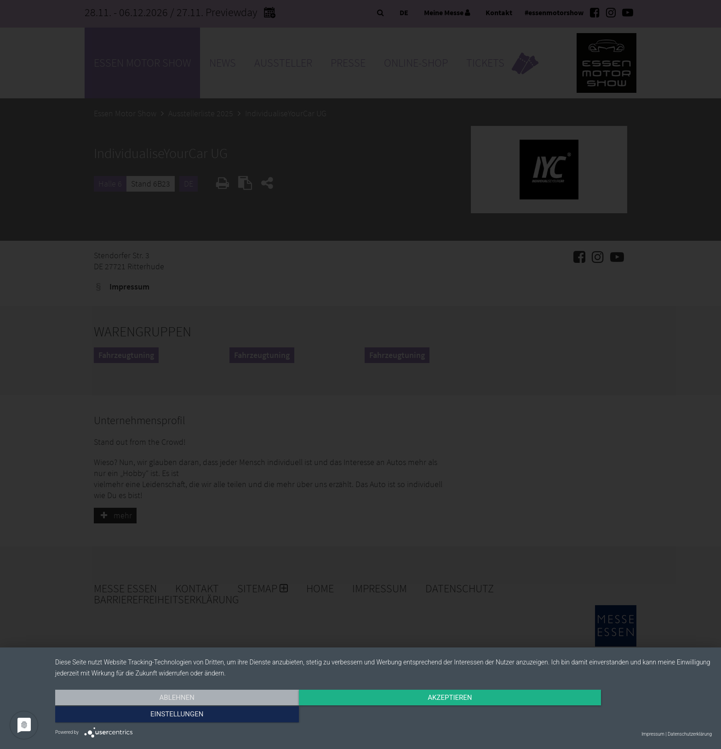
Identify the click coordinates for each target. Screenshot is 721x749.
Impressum (652, 734)
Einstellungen (613, 715)
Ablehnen (153, 715)
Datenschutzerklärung (690, 734)
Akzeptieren (383, 715)
